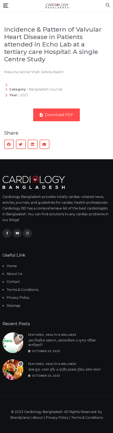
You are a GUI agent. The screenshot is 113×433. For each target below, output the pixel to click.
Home (12, 266)
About (37, 418)
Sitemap (13, 306)
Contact (13, 282)
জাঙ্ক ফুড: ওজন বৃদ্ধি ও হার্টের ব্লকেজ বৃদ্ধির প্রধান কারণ (64, 370)
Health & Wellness (61, 334)
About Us (14, 274)
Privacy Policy (18, 298)
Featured (36, 334)
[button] (9, 144)
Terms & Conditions (22, 290)
